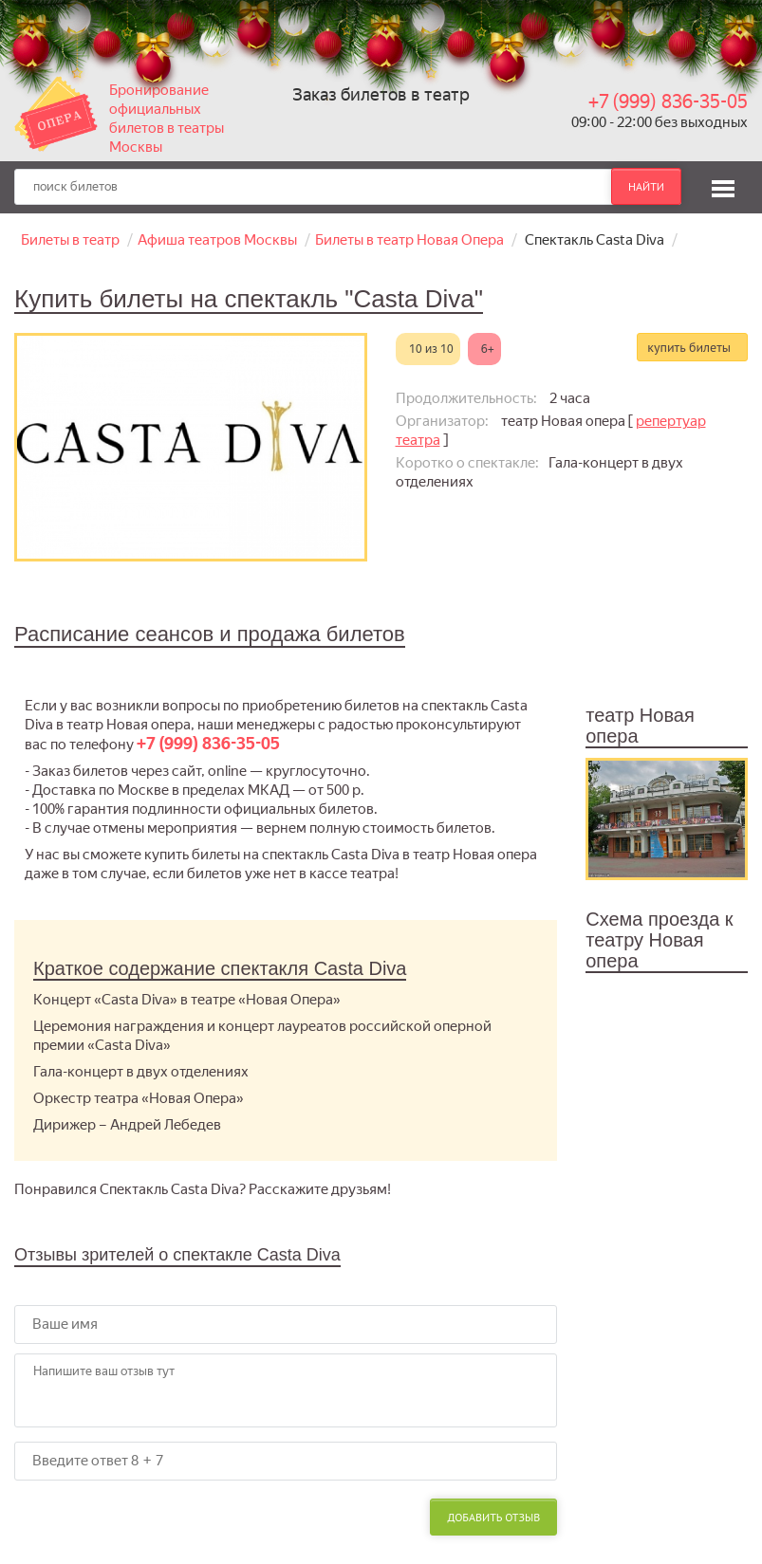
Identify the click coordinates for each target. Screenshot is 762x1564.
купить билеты (689, 347)
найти (646, 186)
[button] (723, 185)
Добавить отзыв (493, 1517)
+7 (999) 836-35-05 (668, 101)
